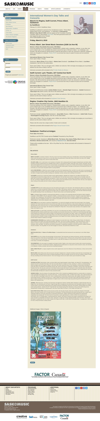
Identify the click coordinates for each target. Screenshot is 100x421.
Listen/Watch (66, 8)
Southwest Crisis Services (58, 98)
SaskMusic (19, 4)
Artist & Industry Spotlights (12, 34)
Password (7, 67)
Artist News (9, 43)
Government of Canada (73, 406)
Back (32, 362)
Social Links (9, 20)
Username (7, 63)
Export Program (31, 390)
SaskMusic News (10, 45)
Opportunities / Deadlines (12, 28)
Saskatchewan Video (9, 392)
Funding (46, 8)
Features (7, 389)
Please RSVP (52, 53)
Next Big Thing (31, 394)
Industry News (9, 47)
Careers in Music (31, 392)
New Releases (9, 26)
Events (19, 8)
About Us (8, 8)
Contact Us (52, 392)
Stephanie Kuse (61, 140)
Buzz (7, 49)
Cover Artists (9, 32)
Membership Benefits (32, 388)
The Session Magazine (11, 36)
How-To (40, 8)
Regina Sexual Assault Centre (61, 125)
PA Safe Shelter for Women (60, 70)
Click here (21, 75)
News (25, 8)
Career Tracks (31, 393)
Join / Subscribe (31, 389)
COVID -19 (8, 30)
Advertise (52, 388)
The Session (8, 394)
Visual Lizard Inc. (92, 408)
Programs (32, 8)
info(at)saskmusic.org (11, 408)
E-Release (8, 24)
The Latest (8, 18)
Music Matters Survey (11, 22)
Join (14, 8)
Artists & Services (56, 8)
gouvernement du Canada (74, 407)
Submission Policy (54, 390)
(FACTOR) (50, 34)
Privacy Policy (53, 389)
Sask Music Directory (9, 393)
